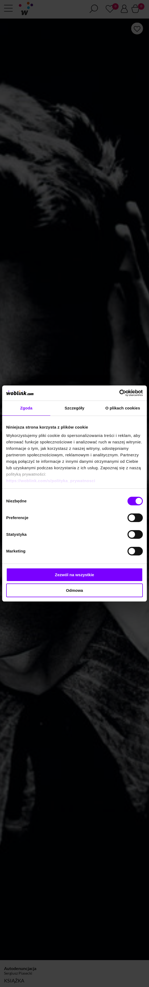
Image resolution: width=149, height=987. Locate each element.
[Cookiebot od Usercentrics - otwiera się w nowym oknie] (119, 393)
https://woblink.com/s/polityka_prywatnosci (50, 480)
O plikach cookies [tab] (122, 408)
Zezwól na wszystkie (74, 574)
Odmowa (74, 590)
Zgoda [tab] (26, 408)
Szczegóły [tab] (74, 408)
